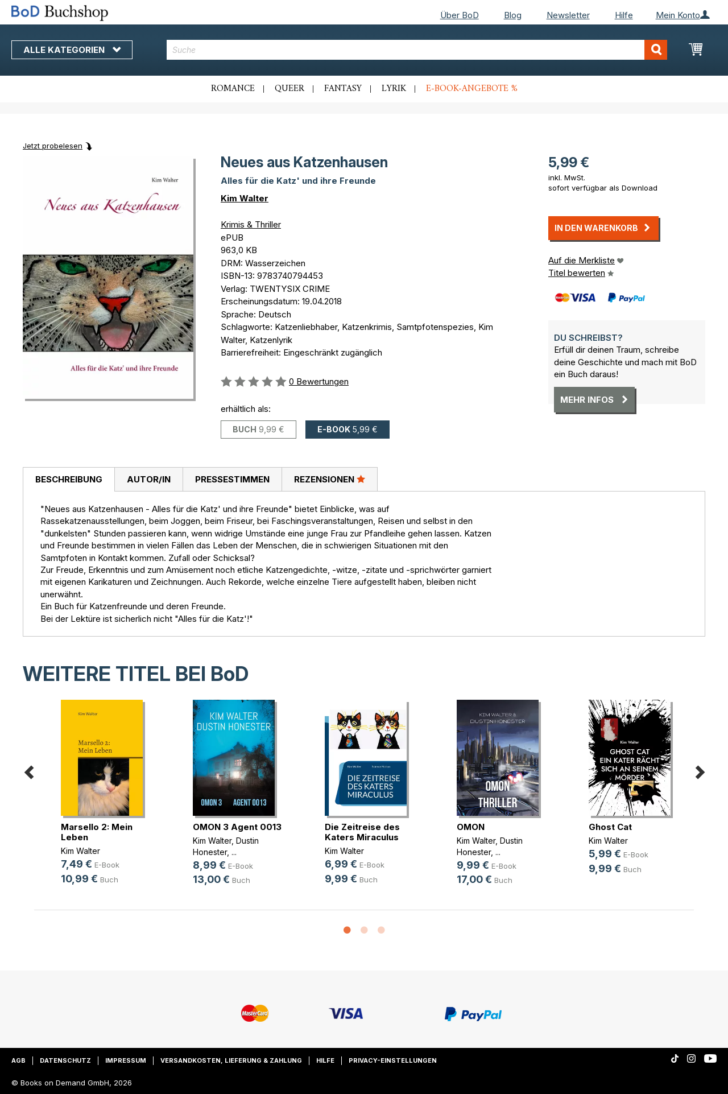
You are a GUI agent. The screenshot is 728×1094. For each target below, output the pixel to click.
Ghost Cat (610, 826)
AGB (18, 1060)
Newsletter (568, 15)
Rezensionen (329, 479)
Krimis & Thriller (251, 224)
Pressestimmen (232, 479)
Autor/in (149, 479)
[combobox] (417, 50)
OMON (471, 826)
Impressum (125, 1060)
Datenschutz (65, 1060)
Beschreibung (68, 479)
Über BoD (459, 15)
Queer (289, 89)
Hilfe (624, 15)
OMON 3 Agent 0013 (237, 826)
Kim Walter (244, 198)
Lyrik (394, 89)
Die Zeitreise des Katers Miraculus (362, 832)
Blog (513, 15)
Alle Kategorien (72, 49)
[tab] (68, 479)
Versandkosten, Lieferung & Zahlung (231, 1060)
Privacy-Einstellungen (393, 1060)
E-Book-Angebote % (472, 89)
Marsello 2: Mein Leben (97, 832)
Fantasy (343, 89)
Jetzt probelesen (52, 145)
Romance (233, 89)
